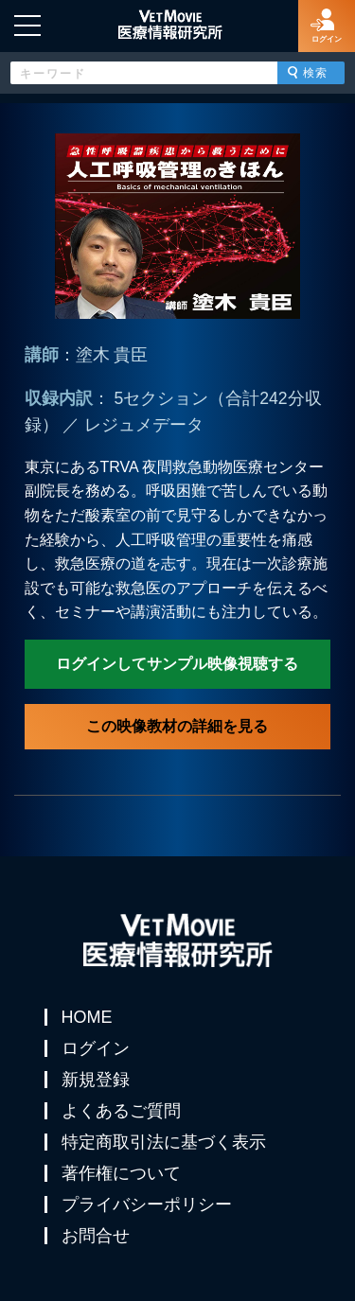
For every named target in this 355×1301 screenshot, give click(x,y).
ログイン (96, 1048)
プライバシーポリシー (147, 1204)
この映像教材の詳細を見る (177, 726)
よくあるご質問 (121, 1110)
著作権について (121, 1173)
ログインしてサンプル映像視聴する (177, 664)
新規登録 (96, 1079)
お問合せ (96, 1235)
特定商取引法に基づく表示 (164, 1142)
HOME (87, 1017)
